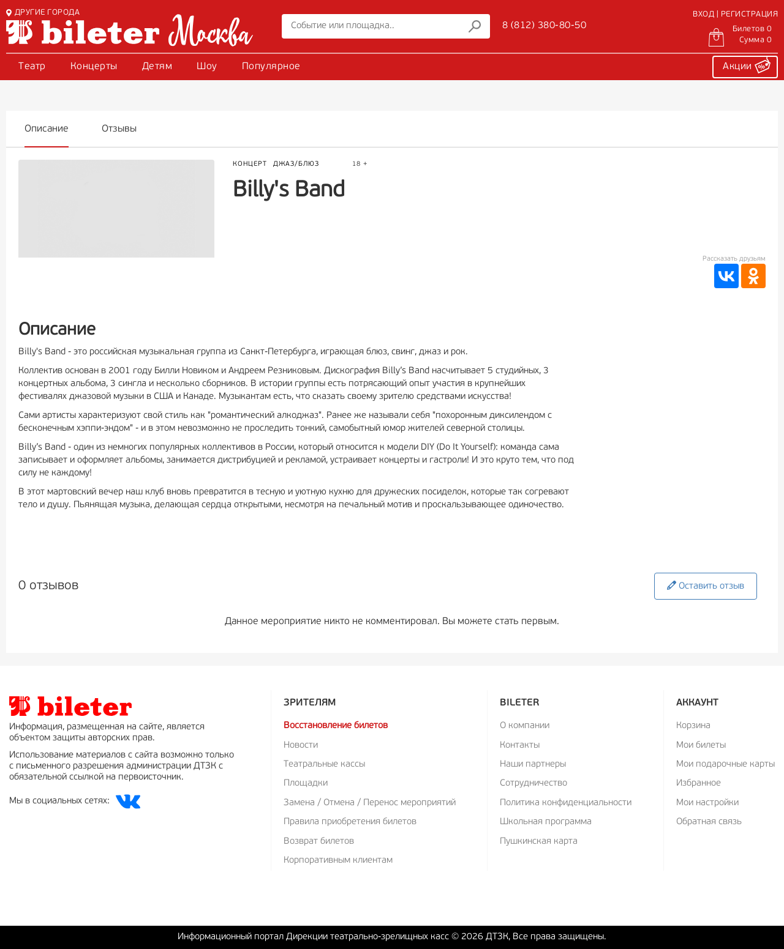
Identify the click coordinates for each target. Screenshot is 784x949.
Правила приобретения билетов (350, 822)
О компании (524, 726)
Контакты (520, 745)
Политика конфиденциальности (565, 803)
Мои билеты (701, 745)
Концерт (250, 164)
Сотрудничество (533, 783)
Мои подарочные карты (725, 764)
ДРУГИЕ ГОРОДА (43, 13)
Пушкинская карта (539, 841)
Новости (301, 745)
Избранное (698, 783)
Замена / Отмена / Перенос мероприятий (370, 803)
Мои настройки (707, 803)
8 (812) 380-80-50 (544, 26)
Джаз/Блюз (296, 164)
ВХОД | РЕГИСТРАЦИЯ (735, 14)
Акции (747, 65)
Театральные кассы (324, 764)
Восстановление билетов (336, 726)
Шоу (207, 67)
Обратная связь (709, 822)
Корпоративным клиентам (338, 860)
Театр (32, 67)
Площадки (306, 783)
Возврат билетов (319, 841)
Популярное (271, 67)
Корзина (693, 726)
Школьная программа (546, 822)
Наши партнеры (533, 764)
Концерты (94, 67)
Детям (157, 67)
